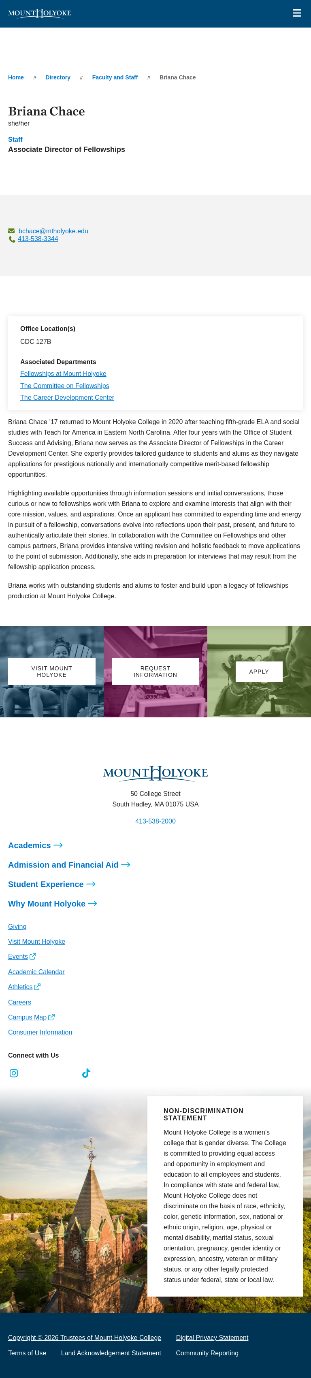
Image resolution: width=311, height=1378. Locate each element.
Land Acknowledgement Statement (111, 1353)
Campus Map (27, 1017)
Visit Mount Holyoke (36, 941)
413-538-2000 (155, 821)
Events (18, 956)
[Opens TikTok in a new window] (86, 1073)
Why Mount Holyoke (46, 903)
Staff (15, 139)
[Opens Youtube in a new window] (68, 1073)
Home (16, 77)
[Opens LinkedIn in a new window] (50, 1073)
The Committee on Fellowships (64, 385)
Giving (17, 926)
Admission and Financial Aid (63, 864)
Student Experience (46, 884)
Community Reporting (207, 1353)
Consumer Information (40, 1032)
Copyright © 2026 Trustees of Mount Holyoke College (84, 1337)
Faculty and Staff (115, 77)
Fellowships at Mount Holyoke (63, 373)
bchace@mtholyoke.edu (53, 231)
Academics (29, 845)
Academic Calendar (36, 971)
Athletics (20, 986)
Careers (19, 1002)
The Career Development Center (67, 397)
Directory (58, 77)
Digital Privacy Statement (212, 1337)
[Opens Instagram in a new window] (14, 1073)
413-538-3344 (38, 238)
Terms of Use (27, 1353)
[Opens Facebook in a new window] (32, 1073)
